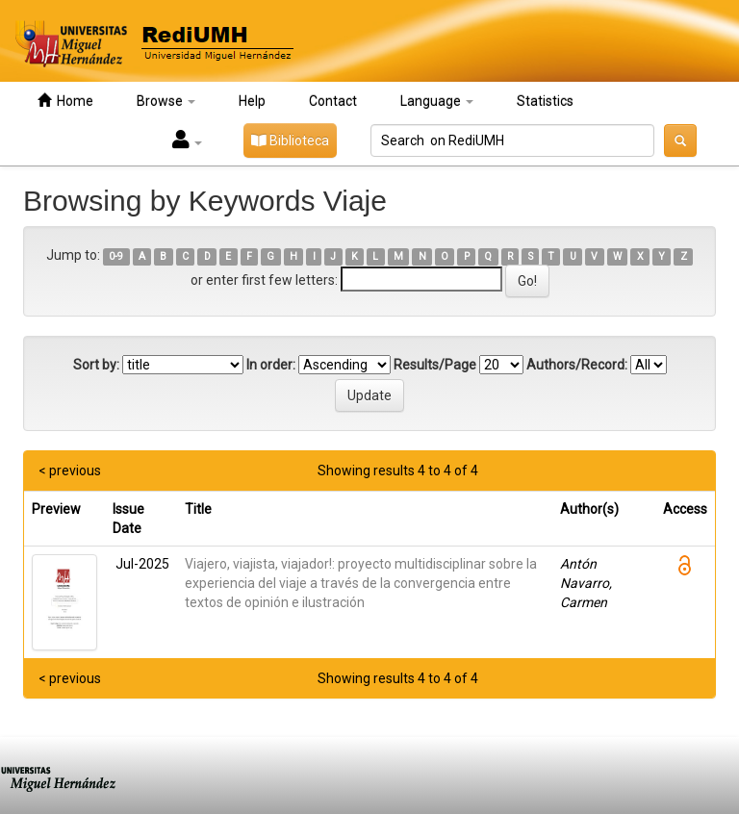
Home (65, 100)
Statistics (545, 101)
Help (252, 101)
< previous (69, 470)
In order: (270, 364)
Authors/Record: (576, 364)
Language (436, 101)
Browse (166, 101)
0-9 (116, 256)
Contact (333, 101)
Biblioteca (290, 140)
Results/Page (435, 364)
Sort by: (96, 364)
